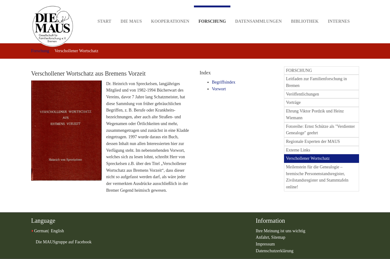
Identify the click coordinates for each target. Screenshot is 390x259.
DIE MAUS (131, 12)
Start (104, 12)
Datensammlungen (258, 12)
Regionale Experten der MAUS (313, 141)
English (57, 231)
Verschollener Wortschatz (308, 158)
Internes (338, 12)
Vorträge (293, 102)
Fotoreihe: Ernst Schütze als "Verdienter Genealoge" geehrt (320, 129)
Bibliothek (304, 12)
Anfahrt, (263, 237)
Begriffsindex (224, 82)
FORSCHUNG (299, 70)
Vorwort (219, 89)
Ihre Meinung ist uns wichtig (280, 231)
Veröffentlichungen (302, 94)
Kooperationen (170, 12)
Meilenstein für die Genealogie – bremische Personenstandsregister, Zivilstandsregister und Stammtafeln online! (317, 177)
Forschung (212, 15)
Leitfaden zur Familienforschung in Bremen (316, 82)
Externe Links (298, 150)
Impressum (265, 244)
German (41, 231)
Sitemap (278, 237)
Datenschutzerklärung (274, 251)
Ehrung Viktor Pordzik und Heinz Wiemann (315, 114)
